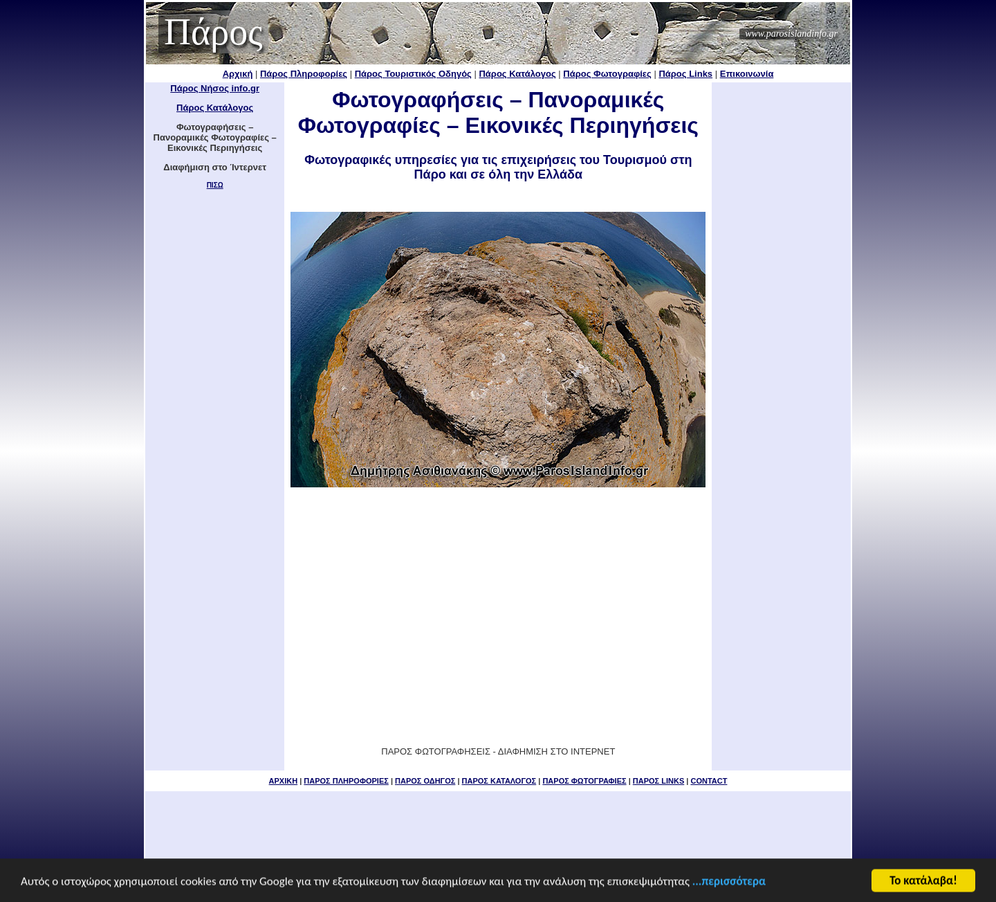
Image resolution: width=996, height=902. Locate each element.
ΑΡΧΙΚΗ (283, 781)
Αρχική (238, 74)
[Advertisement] (498, 600)
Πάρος (213, 32)
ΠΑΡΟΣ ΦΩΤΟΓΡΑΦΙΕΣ (584, 781)
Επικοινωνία (747, 74)
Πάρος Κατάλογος (517, 74)
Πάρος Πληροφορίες (303, 74)
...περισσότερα (729, 882)
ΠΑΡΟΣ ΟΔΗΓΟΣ (425, 781)
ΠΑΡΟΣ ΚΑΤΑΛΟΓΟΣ (499, 781)
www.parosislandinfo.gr (791, 33)
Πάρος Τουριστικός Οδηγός (413, 74)
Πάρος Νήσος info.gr (214, 88)
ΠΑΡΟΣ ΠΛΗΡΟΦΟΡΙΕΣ (346, 781)
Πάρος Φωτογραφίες (607, 74)
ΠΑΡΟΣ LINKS (658, 781)
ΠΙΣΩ (215, 185)
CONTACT (708, 781)
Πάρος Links (685, 74)
